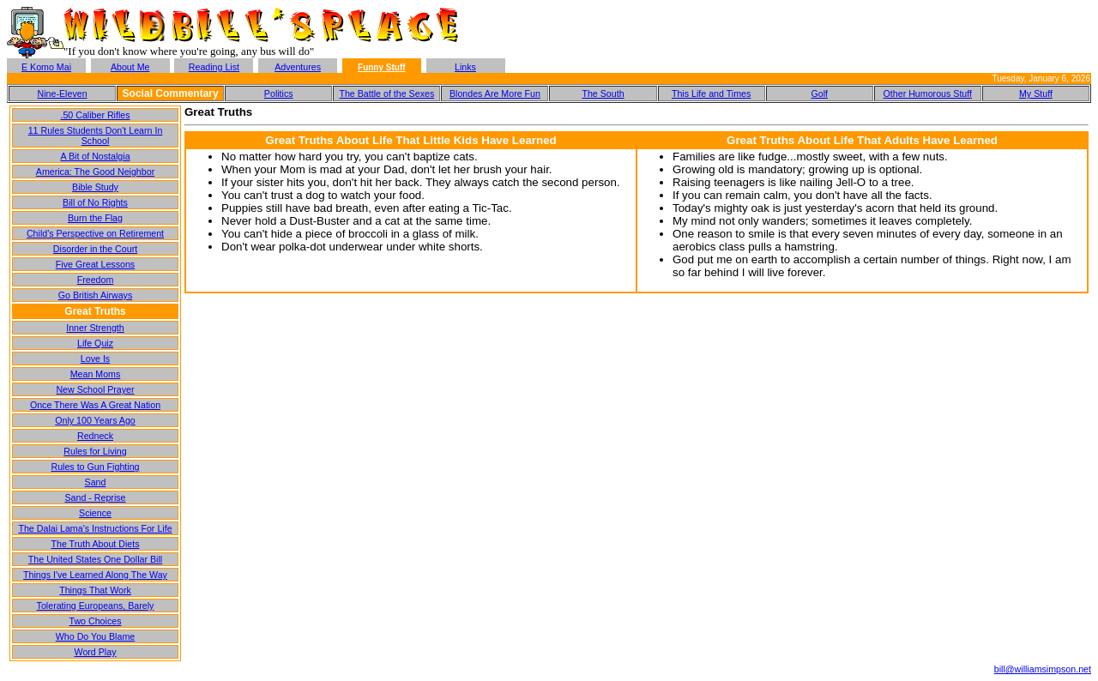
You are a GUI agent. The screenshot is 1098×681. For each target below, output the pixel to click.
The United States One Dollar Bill (95, 559)
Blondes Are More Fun (494, 93)
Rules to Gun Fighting (95, 466)
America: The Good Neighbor (95, 171)
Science (95, 513)
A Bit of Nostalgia (95, 156)
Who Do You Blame (95, 636)
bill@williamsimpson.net (1042, 669)
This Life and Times (711, 93)
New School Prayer (95, 389)
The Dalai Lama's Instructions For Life (95, 528)
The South (603, 93)
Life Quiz (95, 343)
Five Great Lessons (95, 264)
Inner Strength (95, 327)
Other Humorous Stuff (928, 93)
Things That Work (95, 590)
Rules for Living (94, 451)
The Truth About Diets (95, 544)
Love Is (95, 358)
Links (465, 67)
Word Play (96, 652)
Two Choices (95, 621)
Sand (95, 482)
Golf (819, 93)
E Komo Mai (46, 67)
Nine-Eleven (62, 93)
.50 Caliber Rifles (95, 115)
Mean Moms (95, 374)
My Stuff (1036, 93)
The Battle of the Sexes (386, 93)
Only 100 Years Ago (95, 420)
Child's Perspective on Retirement (95, 233)
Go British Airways (95, 295)
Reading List (214, 67)
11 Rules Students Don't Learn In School (95, 135)
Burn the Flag (95, 218)
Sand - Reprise (94, 497)
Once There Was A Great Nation (95, 405)
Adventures (297, 67)
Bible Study (95, 187)
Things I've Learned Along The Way (95, 575)
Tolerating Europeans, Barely (95, 605)
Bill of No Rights (95, 202)
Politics (278, 93)
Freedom (95, 279)
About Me (130, 67)
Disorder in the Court (95, 249)
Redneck (95, 436)
